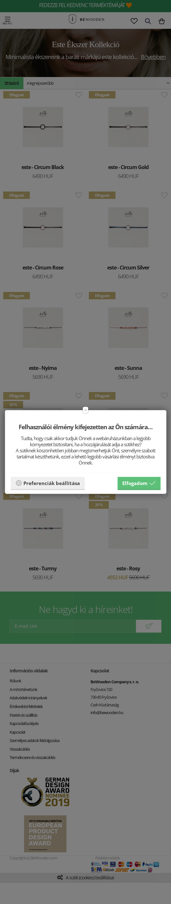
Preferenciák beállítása (47, 483)
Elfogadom (139, 483)
